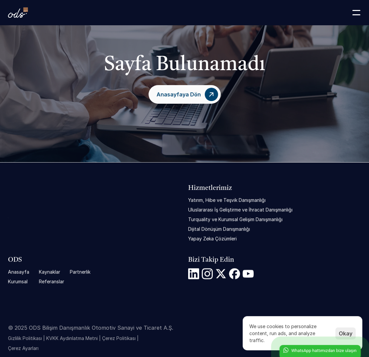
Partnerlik (80, 272)
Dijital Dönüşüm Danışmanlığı (219, 229)
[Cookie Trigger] (23, 350)
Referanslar (51, 281)
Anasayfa (18, 272)
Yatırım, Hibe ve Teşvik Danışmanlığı (227, 200)
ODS (15, 260)
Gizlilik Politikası (25, 340)
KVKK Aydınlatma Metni (72, 340)
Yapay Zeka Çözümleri (212, 238)
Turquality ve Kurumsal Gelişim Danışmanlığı (235, 219)
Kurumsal (18, 281)
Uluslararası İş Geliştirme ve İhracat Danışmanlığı (240, 209)
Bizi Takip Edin (211, 260)
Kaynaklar (49, 272)
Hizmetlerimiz (210, 188)
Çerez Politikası (119, 340)
